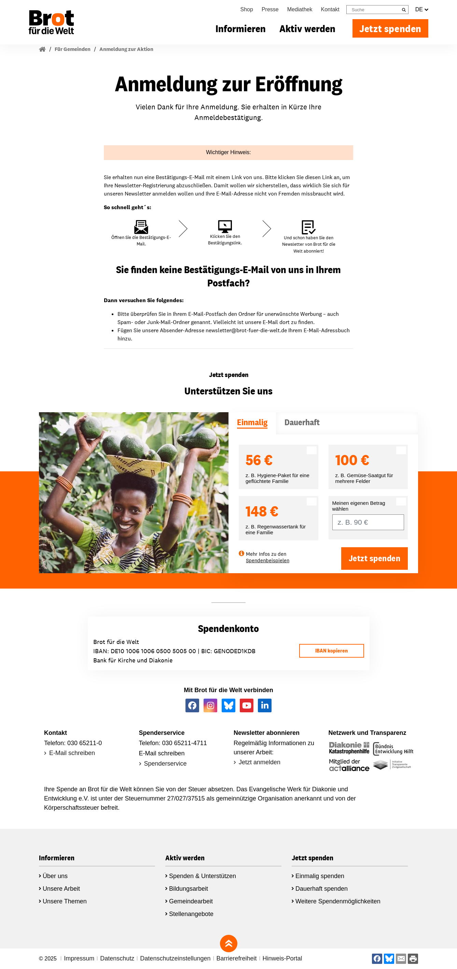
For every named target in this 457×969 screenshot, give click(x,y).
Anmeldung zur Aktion (126, 49)
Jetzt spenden (390, 28)
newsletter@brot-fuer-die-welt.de (246, 330)
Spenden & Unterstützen (202, 876)
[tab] (252, 423)
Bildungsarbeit (188, 888)
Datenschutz (117, 958)
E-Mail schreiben (72, 753)
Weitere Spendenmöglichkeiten (337, 901)
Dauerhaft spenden (321, 888)
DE (421, 9)
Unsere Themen (65, 901)
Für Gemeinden (73, 49)
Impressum (79, 958)
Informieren (241, 28)
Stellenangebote (191, 914)
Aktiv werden (307, 28)
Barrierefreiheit (237, 958)
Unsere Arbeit (61, 888)
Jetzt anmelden (259, 762)
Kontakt (330, 9)
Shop (246, 9)
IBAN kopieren (331, 650)
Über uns (55, 876)
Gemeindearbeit (191, 901)
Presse (270, 9)
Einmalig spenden (319, 876)
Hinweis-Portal (282, 958)
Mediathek (300, 9)
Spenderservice (165, 763)
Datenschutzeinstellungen (175, 958)
